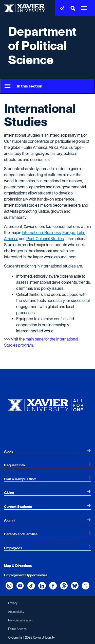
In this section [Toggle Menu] (23, 86)
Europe (68, 232)
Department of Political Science (42, 45)
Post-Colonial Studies (45, 238)
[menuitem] (47, 451)
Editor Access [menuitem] (17, 629)
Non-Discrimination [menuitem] (20, 620)
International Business (41, 232)
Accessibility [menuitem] (16, 612)
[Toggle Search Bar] (73, 8)
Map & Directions (18, 566)
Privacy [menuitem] (12, 603)
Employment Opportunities (25, 575)
